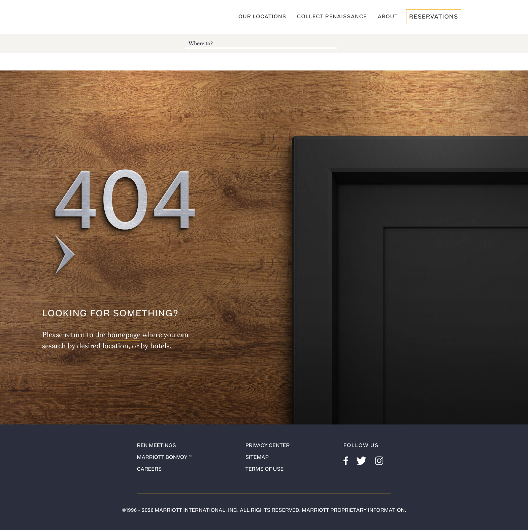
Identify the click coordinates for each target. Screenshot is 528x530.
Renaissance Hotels (87, 17)
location (115, 346)
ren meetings (156, 445)
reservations (433, 17)
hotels (160, 346)
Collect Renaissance (332, 17)
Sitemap (257, 457)
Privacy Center (267, 445)
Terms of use (264, 469)
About (388, 17)
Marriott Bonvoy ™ (164, 457)
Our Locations (262, 17)
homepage (123, 335)
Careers (149, 469)
